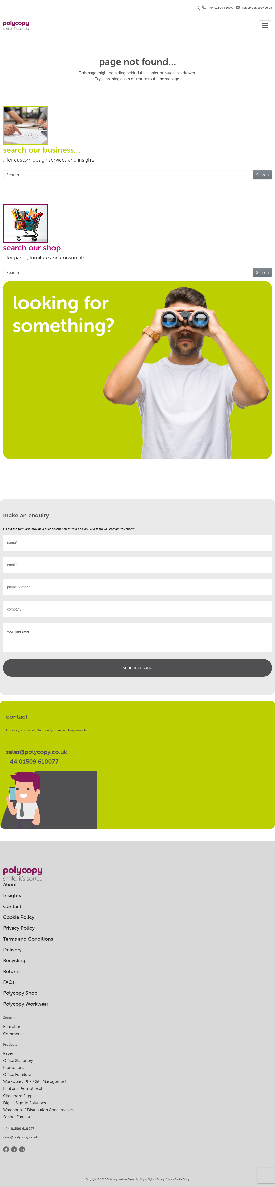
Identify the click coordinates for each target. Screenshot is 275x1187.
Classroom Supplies (20, 1095)
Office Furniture (17, 1074)
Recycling (14, 960)
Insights (12, 895)
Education (12, 1026)
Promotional (14, 1067)
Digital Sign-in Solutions (24, 1102)
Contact (12, 906)
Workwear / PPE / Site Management (34, 1081)
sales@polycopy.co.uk (257, 7)
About (10, 884)
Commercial (14, 1033)
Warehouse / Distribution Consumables (38, 1109)
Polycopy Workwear (25, 1004)
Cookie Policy (18, 917)
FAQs (9, 982)
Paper (8, 1053)
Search (262, 174)
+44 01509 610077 (221, 7)
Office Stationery (18, 1060)
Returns (12, 971)
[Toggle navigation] (265, 25)
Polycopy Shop (20, 993)
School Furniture (18, 1116)
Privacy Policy (19, 928)
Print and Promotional (22, 1088)
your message (137, 637)
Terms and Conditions (28, 939)
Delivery (12, 949)
